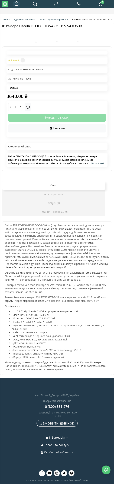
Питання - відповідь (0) (53, 211)
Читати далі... (98, 163)
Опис (53, 185)
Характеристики (53, 194)
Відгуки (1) (53, 203)
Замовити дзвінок (57, 423)
